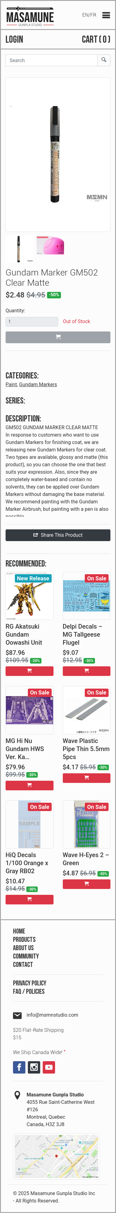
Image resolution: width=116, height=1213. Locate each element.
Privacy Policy (29, 983)
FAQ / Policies (29, 992)
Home (19, 931)
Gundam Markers (38, 384)
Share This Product (58, 535)
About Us (23, 948)
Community (26, 956)
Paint (11, 384)
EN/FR (89, 15)
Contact (23, 965)
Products (24, 940)
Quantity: (15, 311)
